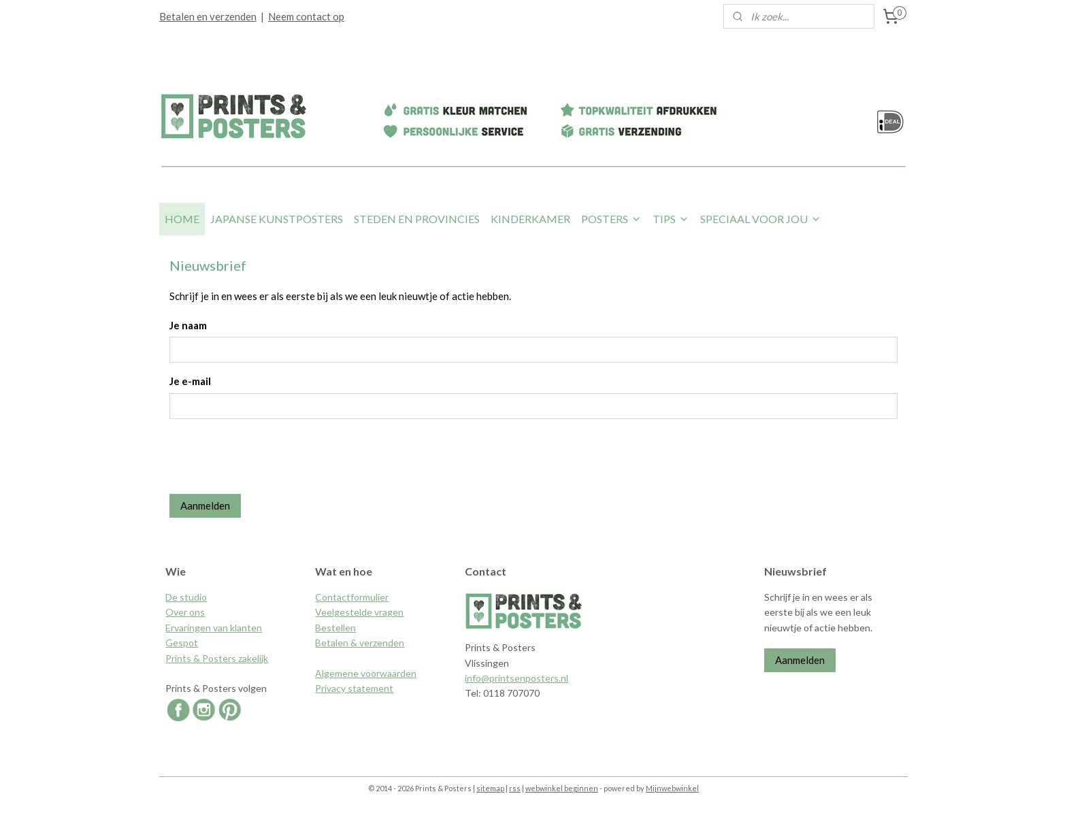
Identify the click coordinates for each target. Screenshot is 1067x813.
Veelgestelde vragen (359, 612)
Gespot (181, 642)
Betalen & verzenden (359, 642)
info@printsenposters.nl (516, 678)
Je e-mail (190, 381)
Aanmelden (205, 505)
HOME (182, 218)
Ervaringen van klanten (213, 627)
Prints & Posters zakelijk (216, 658)
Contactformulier (352, 597)
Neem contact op (306, 16)
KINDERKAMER (530, 218)
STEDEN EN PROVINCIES (417, 218)
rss (515, 788)
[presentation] (272, 456)
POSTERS (611, 218)
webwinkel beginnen (561, 788)
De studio (186, 597)
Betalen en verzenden (208, 16)
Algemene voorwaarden (365, 673)
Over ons (185, 612)
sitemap (490, 788)
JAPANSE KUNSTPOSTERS (276, 218)
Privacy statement (354, 688)
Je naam (188, 325)
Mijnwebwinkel (672, 788)
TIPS (671, 218)
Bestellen (335, 627)
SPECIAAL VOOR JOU (760, 218)
